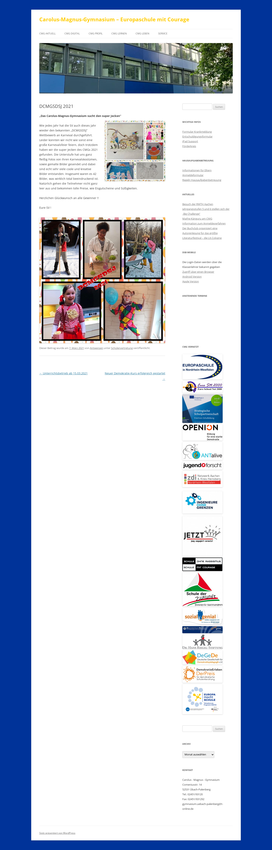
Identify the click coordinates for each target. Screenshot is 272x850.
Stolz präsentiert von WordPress (57, 833)
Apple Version (190, 281)
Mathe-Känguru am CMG (197, 218)
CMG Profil (96, 33)
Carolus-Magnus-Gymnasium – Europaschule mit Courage (114, 19)
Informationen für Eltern (197, 170)
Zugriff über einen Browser (198, 272)
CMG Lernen (119, 33)
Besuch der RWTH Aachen (197, 204)
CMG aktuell (47, 33)
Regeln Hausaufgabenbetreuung (201, 180)
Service (162, 33)
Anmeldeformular (192, 175)
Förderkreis (189, 146)
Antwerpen (96, 348)
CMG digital (72, 33)
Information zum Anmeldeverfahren (204, 223)
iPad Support (190, 141)
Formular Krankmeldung (197, 131)
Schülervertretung (122, 348)
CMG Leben (142, 33)
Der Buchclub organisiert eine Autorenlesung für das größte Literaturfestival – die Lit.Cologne (202, 233)
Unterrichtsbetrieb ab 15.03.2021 (63, 373)
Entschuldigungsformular (197, 136)
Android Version (192, 276)
